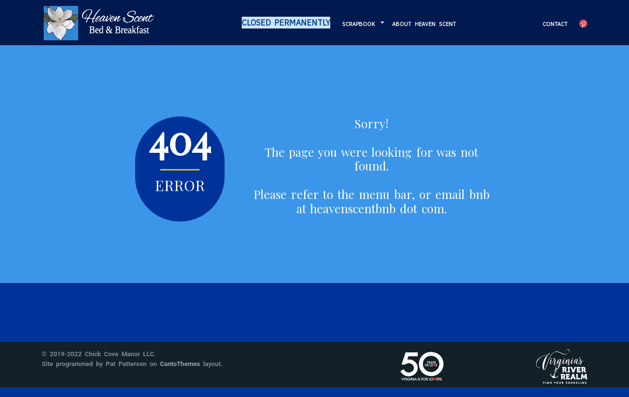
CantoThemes (180, 364)
